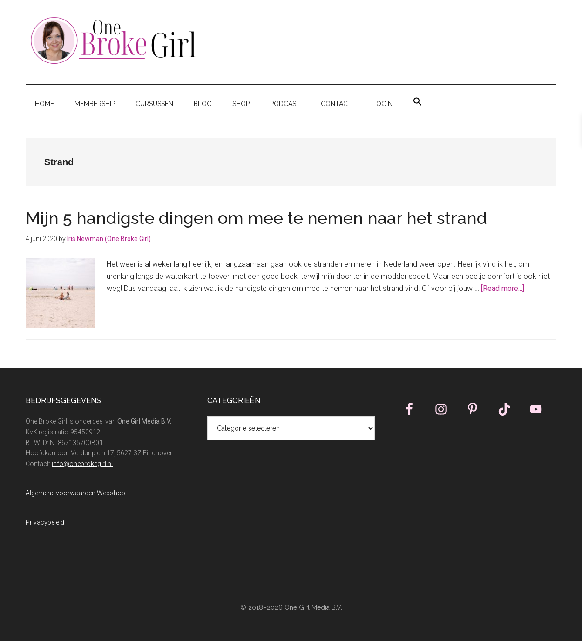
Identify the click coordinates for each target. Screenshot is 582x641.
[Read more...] (502, 288)
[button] (418, 102)
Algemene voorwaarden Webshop (75, 493)
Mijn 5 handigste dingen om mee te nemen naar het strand (256, 218)
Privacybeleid (45, 522)
